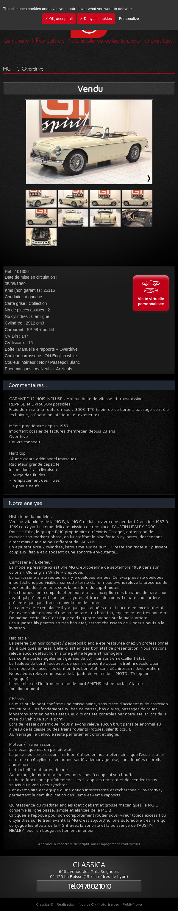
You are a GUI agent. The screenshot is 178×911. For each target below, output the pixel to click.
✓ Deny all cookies (96, 18)
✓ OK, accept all (59, 18)
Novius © (86, 904)
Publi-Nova (132, 904)
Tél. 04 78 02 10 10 (89, 886)
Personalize (129, 18)
